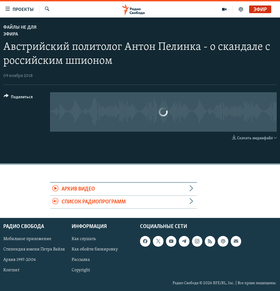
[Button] (18, 97)
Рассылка (81, 260)
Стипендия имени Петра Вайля (34, 249)
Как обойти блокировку (95, 249)
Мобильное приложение (27, 239)
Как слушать (84, 239)
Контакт (11, 270)
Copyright (81, 270)
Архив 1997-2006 (19, 260)
